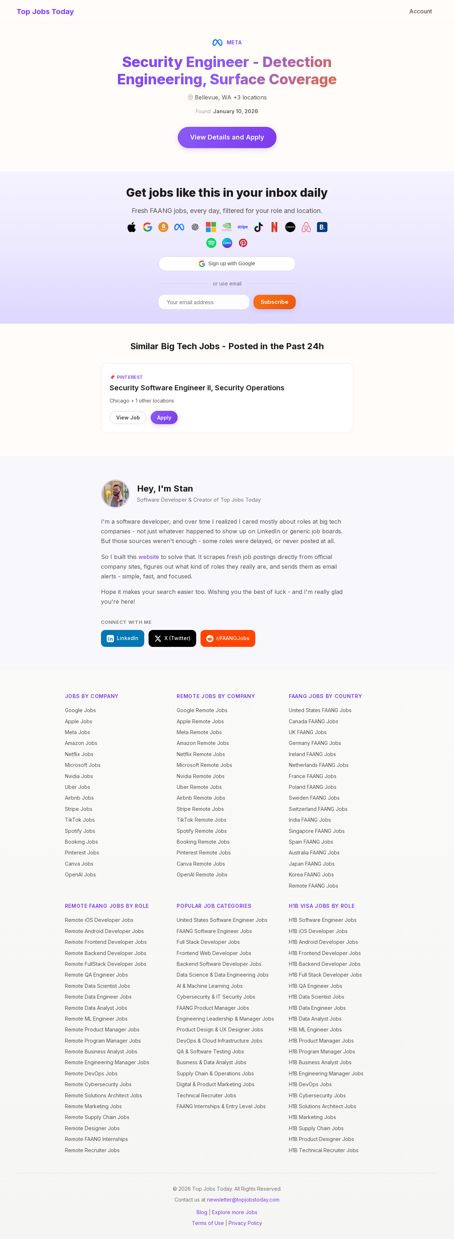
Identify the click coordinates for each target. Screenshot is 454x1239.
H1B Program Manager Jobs (322, 1051)
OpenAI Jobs (80, 874)
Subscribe (274, 301)
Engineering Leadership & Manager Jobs (225, 1019)
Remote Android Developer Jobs (104, 931)
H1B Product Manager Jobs (321, 1041)
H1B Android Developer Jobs (323, 942)
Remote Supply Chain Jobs (97, 1117)
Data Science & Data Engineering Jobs (223, 975)
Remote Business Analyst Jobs (101, 1051)
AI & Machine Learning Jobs (210, 986)
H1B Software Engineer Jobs (323, 920)
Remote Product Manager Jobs (102, 1029)
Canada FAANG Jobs (313, 721)
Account (420, 11)
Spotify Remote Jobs (202, 831)
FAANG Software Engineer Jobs (214, 931)
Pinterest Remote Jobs (204, 852)
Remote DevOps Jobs (91, 1073)
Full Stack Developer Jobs (208, 942)
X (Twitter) (172, 638)
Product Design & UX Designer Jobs (220, 1029)
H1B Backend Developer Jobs (325, 964)
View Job (128, 417)
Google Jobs (80, 710)
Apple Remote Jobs (200, 721)
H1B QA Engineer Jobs (315, 986)
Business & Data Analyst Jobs (211, 1063)
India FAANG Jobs (310, 820)
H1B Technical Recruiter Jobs (323, 1150)
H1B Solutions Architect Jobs (322, 1106)
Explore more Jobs (234, 1212)
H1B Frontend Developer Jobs (325, 953)
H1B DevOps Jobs (310, 1084)
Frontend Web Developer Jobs (214, 953)
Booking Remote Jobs (203, 842)
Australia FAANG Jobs (314, 852)
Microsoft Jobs (83, 765)
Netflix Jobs (79, 754)
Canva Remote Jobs (201, 864)
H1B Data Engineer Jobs (317, 1008)
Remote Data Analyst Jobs (96, 1008)
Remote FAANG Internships (96, 1139)
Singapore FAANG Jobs (317, 831)
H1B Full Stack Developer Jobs (325, 975)
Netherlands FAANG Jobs (319, 765)
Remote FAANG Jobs (313, 886)
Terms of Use (208, 1223)
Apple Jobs (78, 721)
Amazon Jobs (81, 743)
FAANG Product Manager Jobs (213, 1008)
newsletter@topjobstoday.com (243, 1199)
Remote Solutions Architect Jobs (103, 1095)
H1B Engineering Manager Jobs (326, 1073)
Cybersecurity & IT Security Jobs (216, 997)
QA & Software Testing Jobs (210, 1051)
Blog (202, 1212)
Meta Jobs (77, 732)
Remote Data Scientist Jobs (97, 986)
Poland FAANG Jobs (312, 787)
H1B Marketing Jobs (312, 1117)
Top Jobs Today (45, 11)
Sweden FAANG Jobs (314, 798)
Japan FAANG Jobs (312, 864)
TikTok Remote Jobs (201, 820)
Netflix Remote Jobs (201, 754)
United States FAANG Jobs (320, 710)
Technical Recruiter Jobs (206, 1095)
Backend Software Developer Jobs (219, 964)
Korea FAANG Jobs (311, 874)
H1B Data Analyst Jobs (315, 1019)
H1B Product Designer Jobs (321, 1139)
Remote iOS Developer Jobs (99, 920)
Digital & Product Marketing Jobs (216, 1084)
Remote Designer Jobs (92, 1128)
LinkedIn (122, 638)
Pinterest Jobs (82, 852)
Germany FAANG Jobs (315, 743)
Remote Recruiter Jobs (92, 1150)
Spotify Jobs (80, 831)
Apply (165, 417)
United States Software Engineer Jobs (222, 920)
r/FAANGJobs (228, 638)
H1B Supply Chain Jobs (316, 1128)
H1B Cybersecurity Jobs (317, 1095)
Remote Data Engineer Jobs (98, 997)
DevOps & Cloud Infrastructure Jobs (220, 1041)
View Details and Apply (227, 137)
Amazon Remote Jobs (203, 743)
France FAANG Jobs (312, 776)
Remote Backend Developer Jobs (105, 953)
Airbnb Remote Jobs (201, 798)
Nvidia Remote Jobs (201, 776)
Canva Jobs (79, 864)
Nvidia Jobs (79, 776)
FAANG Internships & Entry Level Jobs (221, 1106)
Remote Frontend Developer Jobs (106, 942)
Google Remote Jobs (202, 710)
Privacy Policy (245, 1223)
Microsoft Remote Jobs (204, 765)
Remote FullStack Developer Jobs (105, 964)
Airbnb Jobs (79, 798)
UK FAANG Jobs (308, 732)
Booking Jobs (81, 842)
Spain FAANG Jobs (311, 842)
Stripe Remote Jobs (200, 809)
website (148, 556)
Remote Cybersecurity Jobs (98, 1084)
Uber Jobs (77, 787)
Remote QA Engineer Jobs (96, 975)
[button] (227, 264)
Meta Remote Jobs (199, 732)
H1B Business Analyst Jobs (320, 1063)
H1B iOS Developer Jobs (318, 931)
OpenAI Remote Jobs (202, 874)
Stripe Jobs (78, 809)
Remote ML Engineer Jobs (96, 1019)
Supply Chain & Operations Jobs (215, 1073)
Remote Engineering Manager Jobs (107, 1063)
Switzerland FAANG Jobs (318, 809)
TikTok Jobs (80, 820)
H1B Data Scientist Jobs (316, 997)
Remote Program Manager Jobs (103, 1041)
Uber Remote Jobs (199, 787)
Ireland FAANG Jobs (312, 754)
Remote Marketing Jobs (93, 1106)
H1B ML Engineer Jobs (315, 1029)
